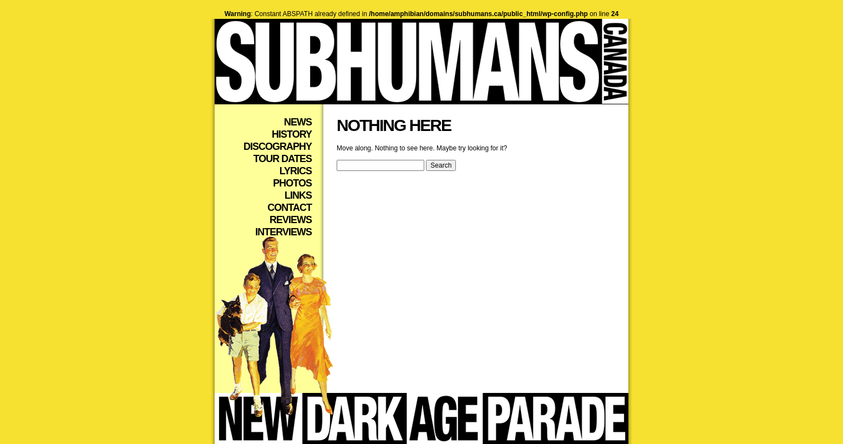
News (298, 122)
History (292, 134)
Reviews (291, 219)
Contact (289, 207)
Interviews (283, 232)
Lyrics (296, 170)
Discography (277, 146)
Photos (292, 183)
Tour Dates (282, 158)
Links (298, 195)
